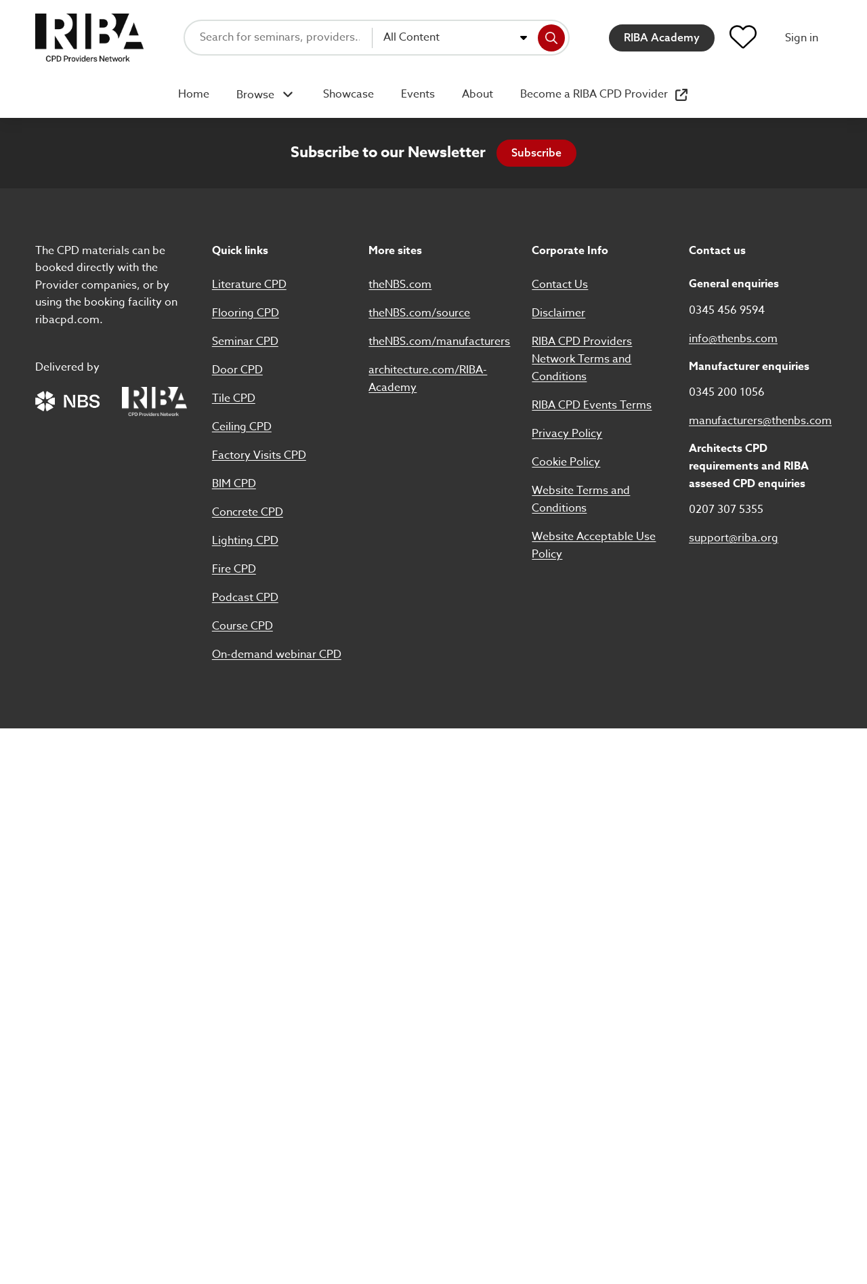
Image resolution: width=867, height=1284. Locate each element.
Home (193, 94)
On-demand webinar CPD (276, 654)
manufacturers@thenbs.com (760, 421)
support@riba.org (733, 538)
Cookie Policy (566, 462)
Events (418, 94)
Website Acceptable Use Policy (594, 545)
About (477, 94)
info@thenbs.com (733, 339)
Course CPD (242, 626)
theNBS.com (399, 284)
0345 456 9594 (727, 310)
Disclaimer (558, 313)
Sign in (801, 38)
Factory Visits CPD (259, 455)
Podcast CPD (245, 597)
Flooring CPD (245, 313)
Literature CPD (249, 284)
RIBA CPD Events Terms (592, 405)
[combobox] (455, 38)
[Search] (551, 37)
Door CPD (237, 370)
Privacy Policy (567, 434)
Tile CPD (233, 398)
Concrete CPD (247, 512)
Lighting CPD (245, 541)
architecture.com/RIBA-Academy (427, 379)
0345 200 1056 (727, 392)
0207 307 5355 (726, 509)
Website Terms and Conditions (581, 499)
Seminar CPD (245, 341)
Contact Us (560, 284)
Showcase (348, 94)
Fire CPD (234, 569)
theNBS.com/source (419, 313)
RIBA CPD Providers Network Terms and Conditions (582, 359)
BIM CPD (234, 484)
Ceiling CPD (242, 427)
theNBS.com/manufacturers (439, 341)
